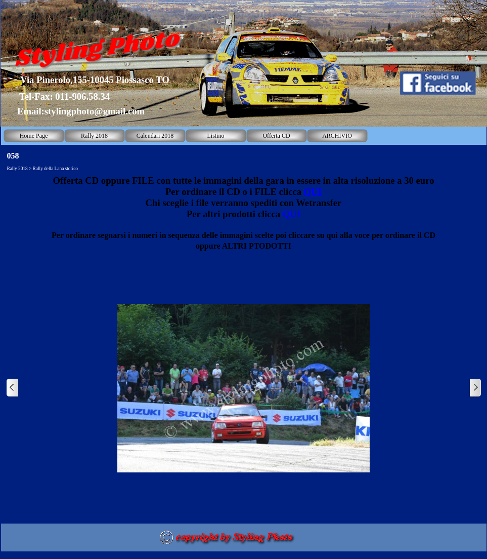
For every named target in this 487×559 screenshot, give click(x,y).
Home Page (34, 135)
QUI (313, 191)
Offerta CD (276, 135)
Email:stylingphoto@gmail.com (81, 111)
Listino (215, 135)
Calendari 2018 (155, 135)
